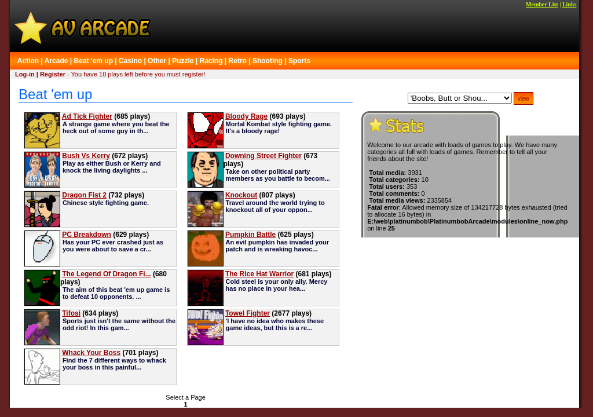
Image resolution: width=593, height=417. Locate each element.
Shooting (267, 61)
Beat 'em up (93, 61)
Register (52, 74)
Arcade (56, 61)
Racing (211, 61)
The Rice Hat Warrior (259, 274)
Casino (130, 61)
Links (569, 4)
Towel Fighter (247, 313)
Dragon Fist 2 (84, 195)
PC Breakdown (86, 235)
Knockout (241, 195)
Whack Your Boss (91, 353)
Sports (299, 61)
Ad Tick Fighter (87, 116)
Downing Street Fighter (263, 156)
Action (28, 61)
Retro (238, 61)
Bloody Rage (246, 116)
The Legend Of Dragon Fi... (106, 274)
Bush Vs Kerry (86, 156)
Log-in (25, 74)
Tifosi (71, 313)
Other (157, 61)
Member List (542, 4)
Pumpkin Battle (250, 235)
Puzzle (182, 61)
